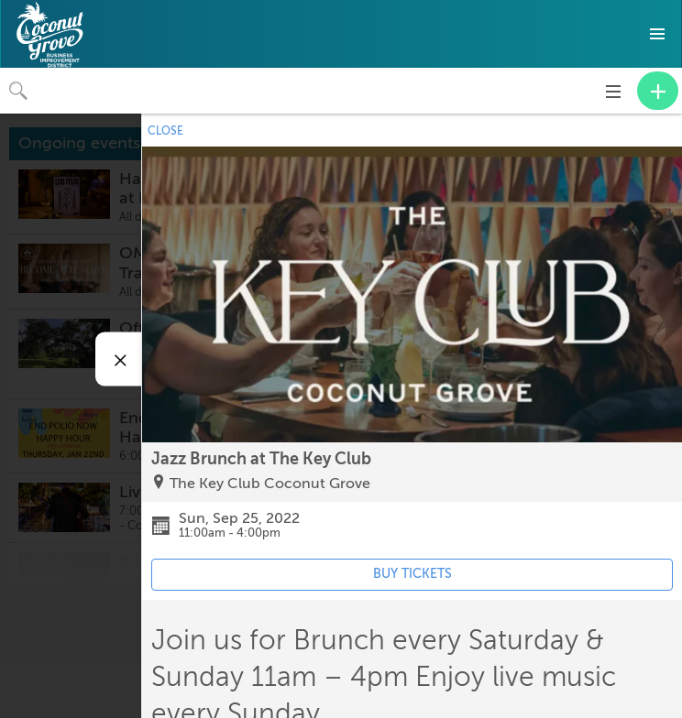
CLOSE (165, 131)
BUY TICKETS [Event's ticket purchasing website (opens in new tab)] (412, 574)
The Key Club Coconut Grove (270, 483)
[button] (657, 34)
